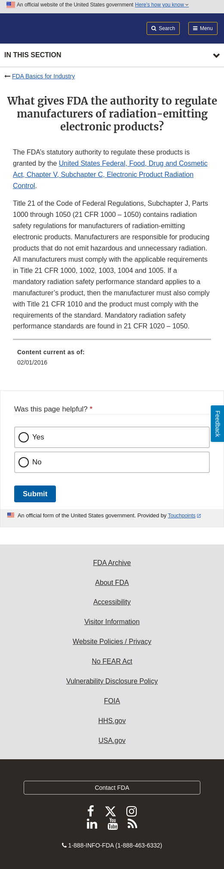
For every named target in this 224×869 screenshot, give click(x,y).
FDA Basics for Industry (43, 76)
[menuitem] (112, 360)
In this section (32, 55)
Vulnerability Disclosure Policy (112, 681)
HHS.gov (112, 720)
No (37, 462)
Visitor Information (112, 621)
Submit (35, 494)
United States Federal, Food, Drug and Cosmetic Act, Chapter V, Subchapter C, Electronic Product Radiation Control (110, 174)
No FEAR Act (112, 661)
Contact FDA (112, 787)
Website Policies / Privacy (112, 641)
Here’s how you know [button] (162, 5)
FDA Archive (112, 562)
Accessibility (112, 602)
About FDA (112, 582)
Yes (38, 437)
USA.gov (112, 740)
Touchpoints (182, 516)
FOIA (112, 701)
